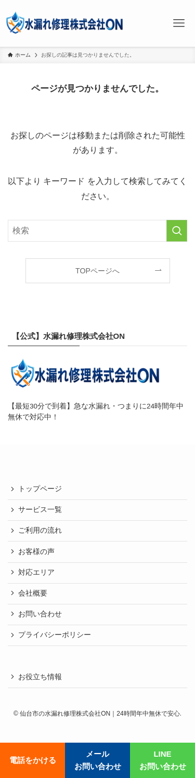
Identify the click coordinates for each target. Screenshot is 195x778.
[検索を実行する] (176, 231)
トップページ (40, 489)
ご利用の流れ (40, 530)
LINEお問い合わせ (162, 760)
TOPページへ (97, 271)
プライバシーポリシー (54, 635)
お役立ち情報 (40, 677)
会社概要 (32, 593)
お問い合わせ (40, 614)
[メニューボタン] (179, 23)
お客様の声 (36, 552)
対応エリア (36, 572)
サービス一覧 (40, 509)
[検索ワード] (97, 231)
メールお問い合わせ (97, 760)
